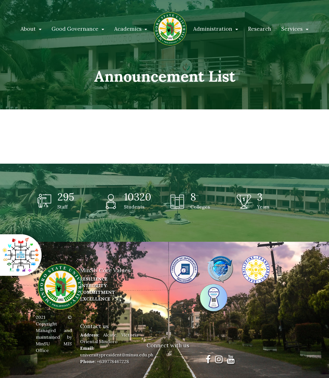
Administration (213, 28)
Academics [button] (128, 28)
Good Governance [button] (76, 28)
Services (292, 28)
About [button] (29, 28)
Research (259, 28)
